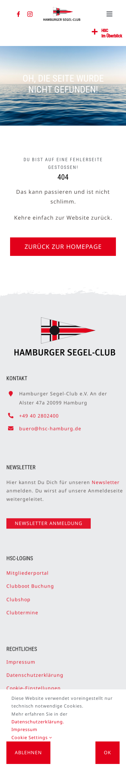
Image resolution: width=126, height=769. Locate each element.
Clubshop (18, 596)
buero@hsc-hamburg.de (50, 425)
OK (107, 752)
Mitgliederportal (27, 570)
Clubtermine (22, 609)
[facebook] (18, 14)
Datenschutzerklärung (35, 672)
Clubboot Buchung (30, 583)
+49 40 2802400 (39, 413)
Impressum (20, 659)
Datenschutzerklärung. (37, 722)
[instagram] (30, 14)
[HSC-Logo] (61, 9)
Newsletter (106, 479)
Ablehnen (28, 752)
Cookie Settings (31, 737)
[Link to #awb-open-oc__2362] (95, 32)
